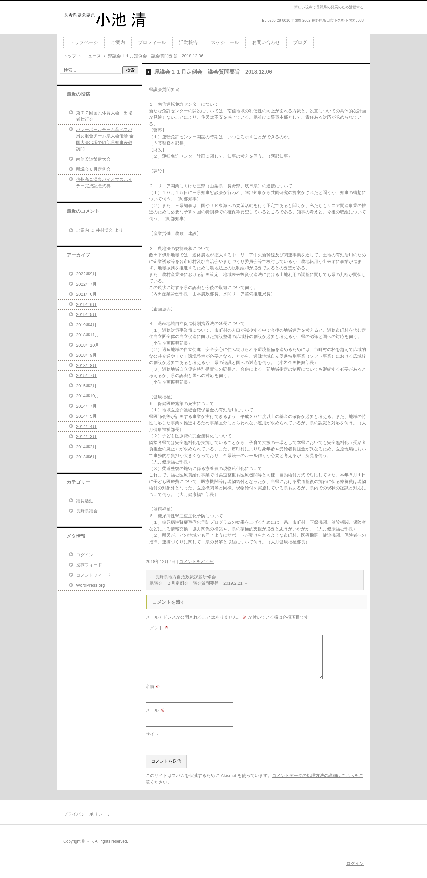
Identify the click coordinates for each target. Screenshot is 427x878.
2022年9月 (86, 273)
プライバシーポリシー (85, 814)
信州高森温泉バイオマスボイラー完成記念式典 (104, 183)
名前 (153, 686)
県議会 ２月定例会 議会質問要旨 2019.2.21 (198, 583)
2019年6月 (86, 304)
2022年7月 (86, 284)
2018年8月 (86, 365)
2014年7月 (86, 406)
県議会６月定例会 (93, 169)
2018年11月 (87, 334)
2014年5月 (86, 416)
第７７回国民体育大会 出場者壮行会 (104, 116)
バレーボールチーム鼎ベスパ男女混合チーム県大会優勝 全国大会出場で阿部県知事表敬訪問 (105, 139)
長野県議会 (87, 510)
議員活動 (84, 500)
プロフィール (152, 42)
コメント (157, 627)
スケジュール (225, 42)
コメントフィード (93, 575)
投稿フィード (89, 564)
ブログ (300, 42)
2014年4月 (86, 426)
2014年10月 (87, 395)
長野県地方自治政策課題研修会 (182, 576)
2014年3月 (86, 436)
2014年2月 (86, 446)
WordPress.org (90, 585)
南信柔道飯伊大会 (93, 159)
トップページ (84, 42)
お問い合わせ (266, 42)
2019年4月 (86, 324)
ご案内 (118, 42)
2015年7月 (86, 375)
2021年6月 (86, 294)
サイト (152, 734)
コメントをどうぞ (196, 561)
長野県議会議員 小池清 (96, 31)
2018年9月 (86, 355)
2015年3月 (86, 385)
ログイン (84, 554)
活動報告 (188, 42)
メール (155, 710)
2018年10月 (87, 345)
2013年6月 (86, 456)
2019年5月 (86, 314)
